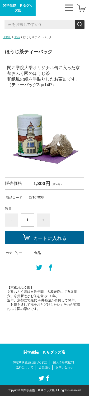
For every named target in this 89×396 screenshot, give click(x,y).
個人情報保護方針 (64, 362)
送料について (24, 367)
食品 (17, 37)
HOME (7, 37)
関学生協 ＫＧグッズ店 (18, 8)
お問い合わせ (64, 367)
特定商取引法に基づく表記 (30, 362)
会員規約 (44, 367)
